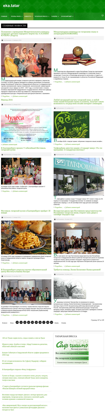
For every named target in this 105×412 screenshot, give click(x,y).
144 (32, 322)
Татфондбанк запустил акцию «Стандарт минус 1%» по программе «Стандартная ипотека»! (78, 149)
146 (40, 322)
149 (51, 322)
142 (25, 322)
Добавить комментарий (20, 96)
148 (48, 322)
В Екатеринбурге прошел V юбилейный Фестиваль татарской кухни (23, 149)
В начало (4, 323)
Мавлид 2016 (6, 100)
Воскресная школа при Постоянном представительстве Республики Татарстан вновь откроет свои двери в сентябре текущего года (78, 213)
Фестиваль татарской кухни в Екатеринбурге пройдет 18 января (25, 212)
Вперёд (56, 323)
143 (29, 322)
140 (17, 322)
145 (36, 322)
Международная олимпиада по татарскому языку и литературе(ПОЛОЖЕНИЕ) (76, 33)
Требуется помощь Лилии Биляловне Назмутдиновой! (77, 269)
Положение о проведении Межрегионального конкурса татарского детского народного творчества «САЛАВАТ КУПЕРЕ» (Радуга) (25, 34)
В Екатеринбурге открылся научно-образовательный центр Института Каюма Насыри (24, 270)
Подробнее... (6, 96)
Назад (11, 323)
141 (21, 322)
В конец (64, 323)
